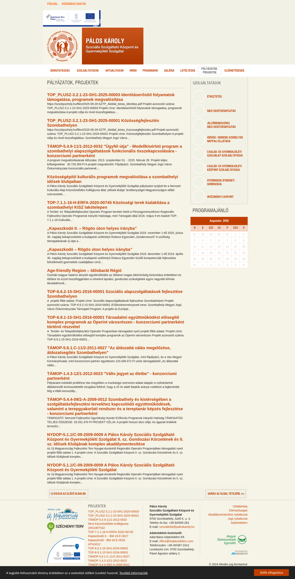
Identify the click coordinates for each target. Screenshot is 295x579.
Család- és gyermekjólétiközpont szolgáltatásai (217, 168)
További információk (133, 573)
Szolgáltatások (88, 70)
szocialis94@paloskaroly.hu (176, 526)
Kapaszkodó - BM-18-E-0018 (106, 540)
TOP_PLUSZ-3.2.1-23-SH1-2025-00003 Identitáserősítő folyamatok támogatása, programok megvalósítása (111, 97)
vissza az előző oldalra (69, 493)
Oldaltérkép (240, 506)
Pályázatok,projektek (209, 71)
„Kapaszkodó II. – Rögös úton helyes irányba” (92, 228)
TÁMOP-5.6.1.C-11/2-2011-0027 (109, 556)
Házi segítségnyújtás (214, 111)
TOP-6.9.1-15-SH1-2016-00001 (108, 552)
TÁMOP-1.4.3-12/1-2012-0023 (107, 560)
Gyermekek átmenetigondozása (214, 182)
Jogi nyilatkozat (237, 518)
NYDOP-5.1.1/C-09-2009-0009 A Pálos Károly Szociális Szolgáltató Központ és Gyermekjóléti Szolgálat (111, 467)
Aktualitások (115, 70)
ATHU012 (94, 544)
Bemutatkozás (60, 70)
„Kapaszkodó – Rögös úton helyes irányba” (89, 249)
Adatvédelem (239, 522)
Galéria (169, 70)
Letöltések (187, 70)
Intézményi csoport (213, 196)
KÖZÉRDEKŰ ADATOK (74, 4)
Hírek (133, 70)
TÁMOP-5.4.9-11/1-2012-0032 (107, 519)
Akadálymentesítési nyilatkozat (227, 514)
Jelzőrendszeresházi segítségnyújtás (214, 125)
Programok (150, 70)
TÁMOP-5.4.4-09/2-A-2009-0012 (109, 564)
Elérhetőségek (234, 70)
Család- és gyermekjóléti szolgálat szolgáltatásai (218, 154)
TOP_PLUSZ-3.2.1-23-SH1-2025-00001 (113, 515)
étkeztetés (207, 96)
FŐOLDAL (52, 4)
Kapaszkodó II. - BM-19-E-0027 (108, 536)
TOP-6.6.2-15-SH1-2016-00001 (108, 548)
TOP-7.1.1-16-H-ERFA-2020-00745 (110, 532)
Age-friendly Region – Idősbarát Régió (84, 270)
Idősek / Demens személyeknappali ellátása (218, 139)
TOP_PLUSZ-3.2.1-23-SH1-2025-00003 (113, 511)
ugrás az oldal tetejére (224, 493)
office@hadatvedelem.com (176, 541)
